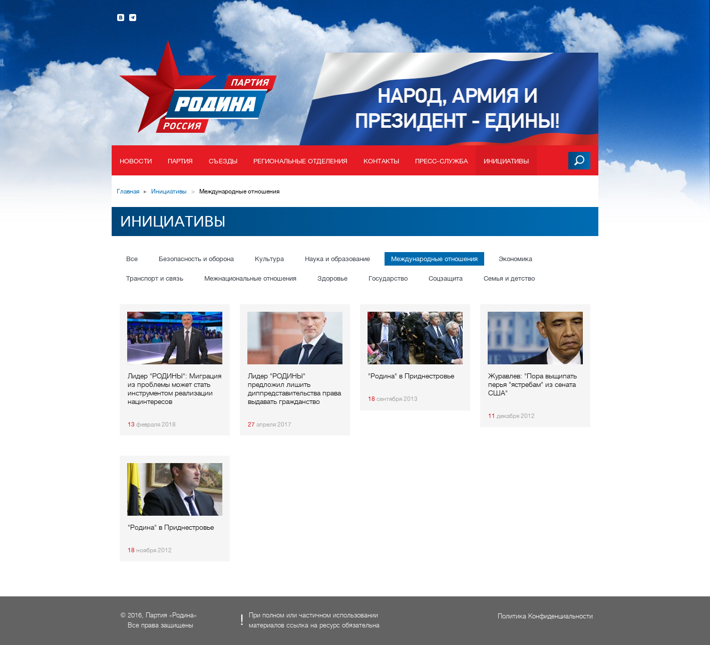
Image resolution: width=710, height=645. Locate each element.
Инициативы (506, 161)
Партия (180, 161)
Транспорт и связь (154, 278)
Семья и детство (509, 278)
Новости (136, 161)
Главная (128, 191)
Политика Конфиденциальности (545, 616)
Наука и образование (337, 259)
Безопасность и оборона (196, 259)
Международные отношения (434, 259)
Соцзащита (446, 278)
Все (132, 259)
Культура (269, 259)
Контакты (381, 161)
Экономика (515, 259)
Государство (388, 278)
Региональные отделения (300, 161)
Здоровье (332, 278)
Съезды (223, 161)
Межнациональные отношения (250, 278)
